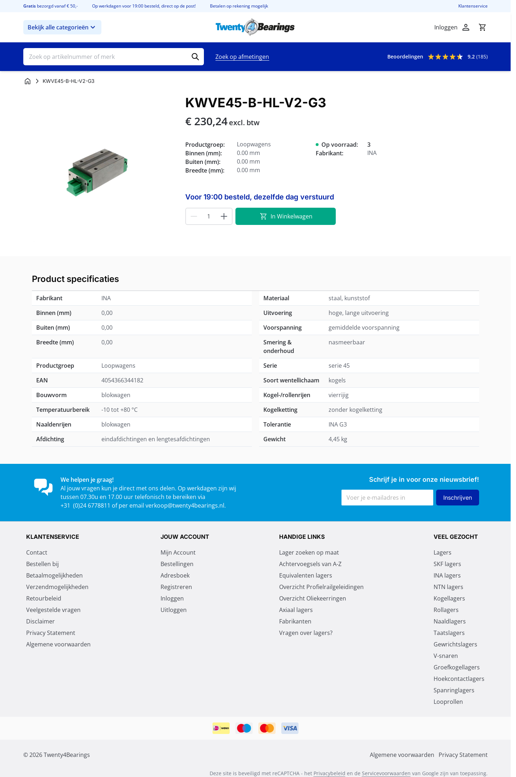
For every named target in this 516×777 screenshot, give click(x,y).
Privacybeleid (329, 773)
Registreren (176, 586)
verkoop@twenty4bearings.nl (184, 505)
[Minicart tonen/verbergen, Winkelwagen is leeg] (482, 27)
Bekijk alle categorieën (62, 27)
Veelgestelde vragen (53, 609)
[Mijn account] (465, 27)
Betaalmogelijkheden (54, 575)
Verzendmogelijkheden (57, 586)
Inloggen (172, 598)
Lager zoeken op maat (309, 552)
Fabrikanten (295, 621)
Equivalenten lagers (305, 575)
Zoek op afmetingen (242, 57)
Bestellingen (177, 564)
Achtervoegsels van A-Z (310, 564)
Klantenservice (473, 6)
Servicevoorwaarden (386, 773)
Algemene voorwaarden (58, 644)
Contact (36, 552)
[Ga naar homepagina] (27, 81)
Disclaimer (40, 621)
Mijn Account (178, 552)
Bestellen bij (42, 564)
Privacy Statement (50, 632)
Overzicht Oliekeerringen (312, 598)
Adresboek (175, 575)
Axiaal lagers (296, 609)
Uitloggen (174, 609)
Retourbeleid (43, 598)
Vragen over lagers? (306, 632)
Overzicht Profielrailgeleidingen (321, 586)
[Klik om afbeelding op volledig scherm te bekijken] (100, 172)
